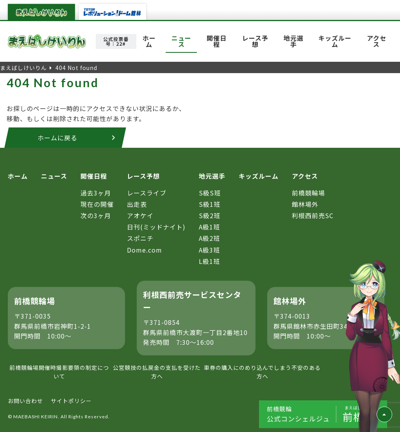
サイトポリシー (71, 401)
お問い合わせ (25, 401)
